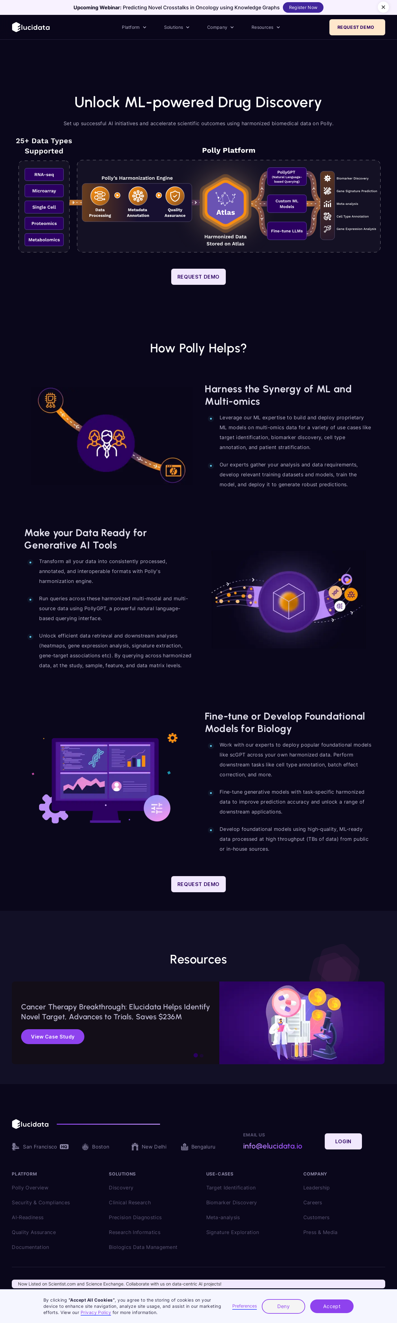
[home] (31, 27)
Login (343, 1141)
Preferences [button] (244, 1305)
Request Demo (198, 277)
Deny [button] (283, 1306)
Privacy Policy (96, 1312)
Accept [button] (332, 1306)
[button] (134, 27)
